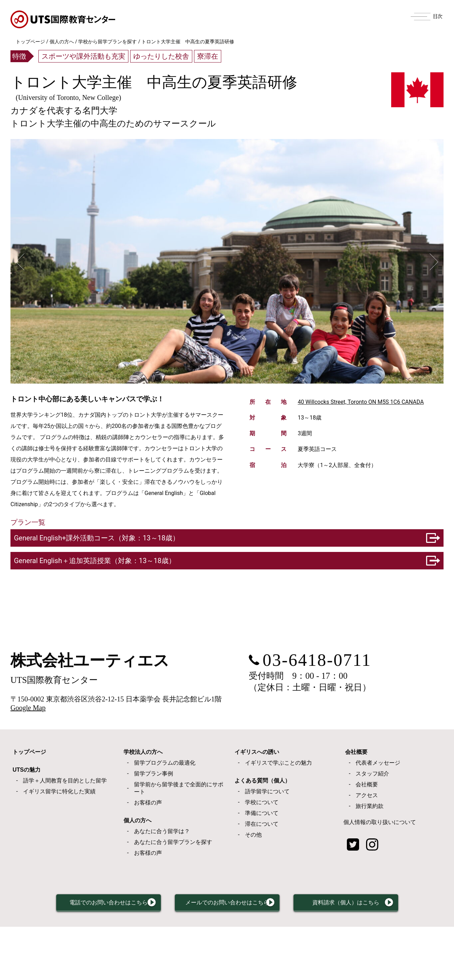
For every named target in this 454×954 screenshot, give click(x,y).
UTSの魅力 (26, 770)
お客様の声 (148, 803)
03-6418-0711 (317, 660)
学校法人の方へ (143, 752)
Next (434, 262)
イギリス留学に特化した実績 (59, 791)
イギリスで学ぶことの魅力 (278, 763)
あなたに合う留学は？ (162, 831)
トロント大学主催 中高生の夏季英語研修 (153, 82)
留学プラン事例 (153, 774)
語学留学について (267, 791)
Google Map (28, 708)
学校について (261, 802)
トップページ (30, 41)
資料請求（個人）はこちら (367, 905)
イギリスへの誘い (257, 752)
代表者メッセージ (378, 763)
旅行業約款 (370, 806)
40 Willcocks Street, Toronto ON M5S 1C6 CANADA (361, 402)
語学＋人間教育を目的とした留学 (65, 781)
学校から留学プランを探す (107, 41)
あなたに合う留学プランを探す (173, 842)
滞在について (261, 824)
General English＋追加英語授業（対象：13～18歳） (95, 560)
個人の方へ (62, 41)
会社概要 (356, 752)
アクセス (367, 795)
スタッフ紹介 (372, 774)
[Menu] (427, 15)
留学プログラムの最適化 (164, 763)
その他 (253, 835)
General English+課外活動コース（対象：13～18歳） (96, 538)
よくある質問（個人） (262, 781)
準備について (261, 813)
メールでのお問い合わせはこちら (233, 905)
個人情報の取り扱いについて (379, 822)
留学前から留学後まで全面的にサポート (178, 788)
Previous (20, 262)
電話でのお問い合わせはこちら (93, 905)
